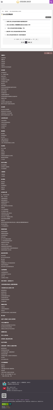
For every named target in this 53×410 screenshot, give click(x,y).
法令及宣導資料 (8, 14)
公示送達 (3, 100)
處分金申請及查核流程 (5, 257)
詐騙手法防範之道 (4, 139)
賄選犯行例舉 (4, 294)
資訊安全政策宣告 (11, 399)
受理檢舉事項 (4, 135)
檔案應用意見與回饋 (5, 242)
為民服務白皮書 (4, 81)
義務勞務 (3, 261)
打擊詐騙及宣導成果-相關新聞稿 (7, 368)
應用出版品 (3, 237)
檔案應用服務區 (4, 231)
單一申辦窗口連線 (4, 74)
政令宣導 (3, 137)
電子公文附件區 (4, 335)
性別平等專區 (4, 342)
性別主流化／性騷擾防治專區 (7, 216)
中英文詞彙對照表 (5, 322)
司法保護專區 (4, 168)
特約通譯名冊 (4, 92)
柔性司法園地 (4, 162)
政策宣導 (3, 151)
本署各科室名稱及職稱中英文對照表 (8, 325)
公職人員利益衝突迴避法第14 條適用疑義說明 (16, 35)
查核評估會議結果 (4, 264)
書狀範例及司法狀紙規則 (6, 111)
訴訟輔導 (3, 106)
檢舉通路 (3, 133)
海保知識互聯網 (4, 353)
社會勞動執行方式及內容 (6, 274)
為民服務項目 (4, 72)
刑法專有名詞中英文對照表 (6, 326)
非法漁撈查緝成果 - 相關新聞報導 (7, 351)
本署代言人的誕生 (4, 244)
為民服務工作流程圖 (5, 79)
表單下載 (3, 275)
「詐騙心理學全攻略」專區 (6, 376)
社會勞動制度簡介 (4, 272)
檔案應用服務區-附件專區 (6, 249)
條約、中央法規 (4, 196)
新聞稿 (2, 150)
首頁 (3, 11)
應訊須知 (3, 83)
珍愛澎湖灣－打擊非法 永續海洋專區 (9, 345)
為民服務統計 (4, 185)
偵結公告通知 (4, 90)
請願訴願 (3, 207)
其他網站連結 (4, 301)
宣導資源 (3, 370)
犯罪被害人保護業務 (5, 166)
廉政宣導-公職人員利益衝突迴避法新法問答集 (16, 31)
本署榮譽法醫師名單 (5, 94)
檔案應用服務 (4, 229)
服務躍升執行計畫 (4, 89)
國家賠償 (3, 220)
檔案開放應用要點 (4, 233)
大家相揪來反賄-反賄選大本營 (7, 287)
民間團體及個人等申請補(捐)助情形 (8, 262)
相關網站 (3, 189)
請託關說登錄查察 (4, 140)
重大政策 (3, 315)
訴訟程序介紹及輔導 (5, 109)
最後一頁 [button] (30, 42)
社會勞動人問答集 (4, 277)
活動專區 (3, 171)
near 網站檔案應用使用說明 (6, 240)
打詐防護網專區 (4, 362)
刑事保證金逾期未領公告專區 (7, 155)
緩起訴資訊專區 (4, 253)
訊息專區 (3, 145)
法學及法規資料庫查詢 (5, 122)
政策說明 (3, 364)
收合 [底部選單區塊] (48, 53)
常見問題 (3, 127)
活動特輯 (3, 174)
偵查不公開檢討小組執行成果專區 (8, 319)
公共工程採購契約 (4, 209)
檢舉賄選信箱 (4, 290)
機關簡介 (3, 55)
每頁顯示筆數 (27, 39)
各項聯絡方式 (4, 78)
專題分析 (3, 187)
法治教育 (3, 176)
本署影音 (3, 306)
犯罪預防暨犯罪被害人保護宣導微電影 (9, 284)
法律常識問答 (4, 120)
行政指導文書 (4, 203)
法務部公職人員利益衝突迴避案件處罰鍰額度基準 (16, 21)
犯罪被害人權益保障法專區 (6, 101)
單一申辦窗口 (17, 399)
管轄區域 (3, 61)
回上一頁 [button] (48, 17)
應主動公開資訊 (4, 224)
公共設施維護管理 (4, 225)
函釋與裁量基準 (4, 200)
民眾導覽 (3, 63)
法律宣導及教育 (4, 118)
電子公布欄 (3, 148)
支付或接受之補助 (4, 211)
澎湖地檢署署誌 (4, 235)
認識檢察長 (3, 57)
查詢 (51, 2)
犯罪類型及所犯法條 (5, 350)
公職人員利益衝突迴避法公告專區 (15, 11)
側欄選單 (2, 2)
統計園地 (3, 179)
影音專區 (3, 357)
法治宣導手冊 (4, 124)
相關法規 (3, 366)
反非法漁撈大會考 (4, 359)
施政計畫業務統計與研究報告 (7, 205)
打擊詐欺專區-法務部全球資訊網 (7, 372)
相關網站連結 (4, 331)
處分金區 (3, 259)
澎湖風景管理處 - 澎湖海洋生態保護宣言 (9, 355)
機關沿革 (3, 59)
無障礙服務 (3, 85)
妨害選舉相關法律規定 (5, 295)
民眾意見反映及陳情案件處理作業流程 (8, 87)
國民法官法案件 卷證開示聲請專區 (8, 103)
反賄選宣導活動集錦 (5, 299)
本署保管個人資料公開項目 (6, 213)
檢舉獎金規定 (4, 292)
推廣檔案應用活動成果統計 (6, 246)
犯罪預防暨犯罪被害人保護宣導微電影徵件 (9, 248)
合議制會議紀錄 (4, 198)
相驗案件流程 (4, 98)
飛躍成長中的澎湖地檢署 (6, 66)
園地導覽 (3, 181)
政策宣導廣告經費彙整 (5, 218)
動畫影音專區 (4, 304)
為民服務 (3, 70)
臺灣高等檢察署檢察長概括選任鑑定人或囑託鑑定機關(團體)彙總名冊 (14, 222)
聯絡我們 (22, 399)
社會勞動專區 (4, 269)
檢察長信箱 (3, 76)
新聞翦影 (3, 153)
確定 (36, 39)
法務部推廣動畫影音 (5, 308)
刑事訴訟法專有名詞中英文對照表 (8, 328)
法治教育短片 (4, 126)
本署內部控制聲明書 (5, 214)
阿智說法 (3, 310)
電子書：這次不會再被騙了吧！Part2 (8, 374)
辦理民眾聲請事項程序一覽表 (7, 114)
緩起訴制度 (3, 255)
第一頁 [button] (22, 42)
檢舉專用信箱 (4, 348)
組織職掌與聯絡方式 (5, 202)
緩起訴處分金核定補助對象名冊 (7, 266)
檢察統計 (3, 183)
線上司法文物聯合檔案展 (6, 238)
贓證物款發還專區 (4, 157)
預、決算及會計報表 (5, 194)
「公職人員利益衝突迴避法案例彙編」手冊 (15, 28)
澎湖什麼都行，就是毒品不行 (7, 280)
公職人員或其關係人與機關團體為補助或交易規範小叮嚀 (18, 24)
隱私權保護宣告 (4, 399)
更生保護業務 (4, 164)
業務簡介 (3, 65)
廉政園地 (6, 11)
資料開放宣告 (27, 399)
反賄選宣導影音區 (4, 297)
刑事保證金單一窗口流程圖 (6, 113)
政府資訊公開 (4, 192)
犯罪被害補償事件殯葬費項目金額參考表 (9, 96)
